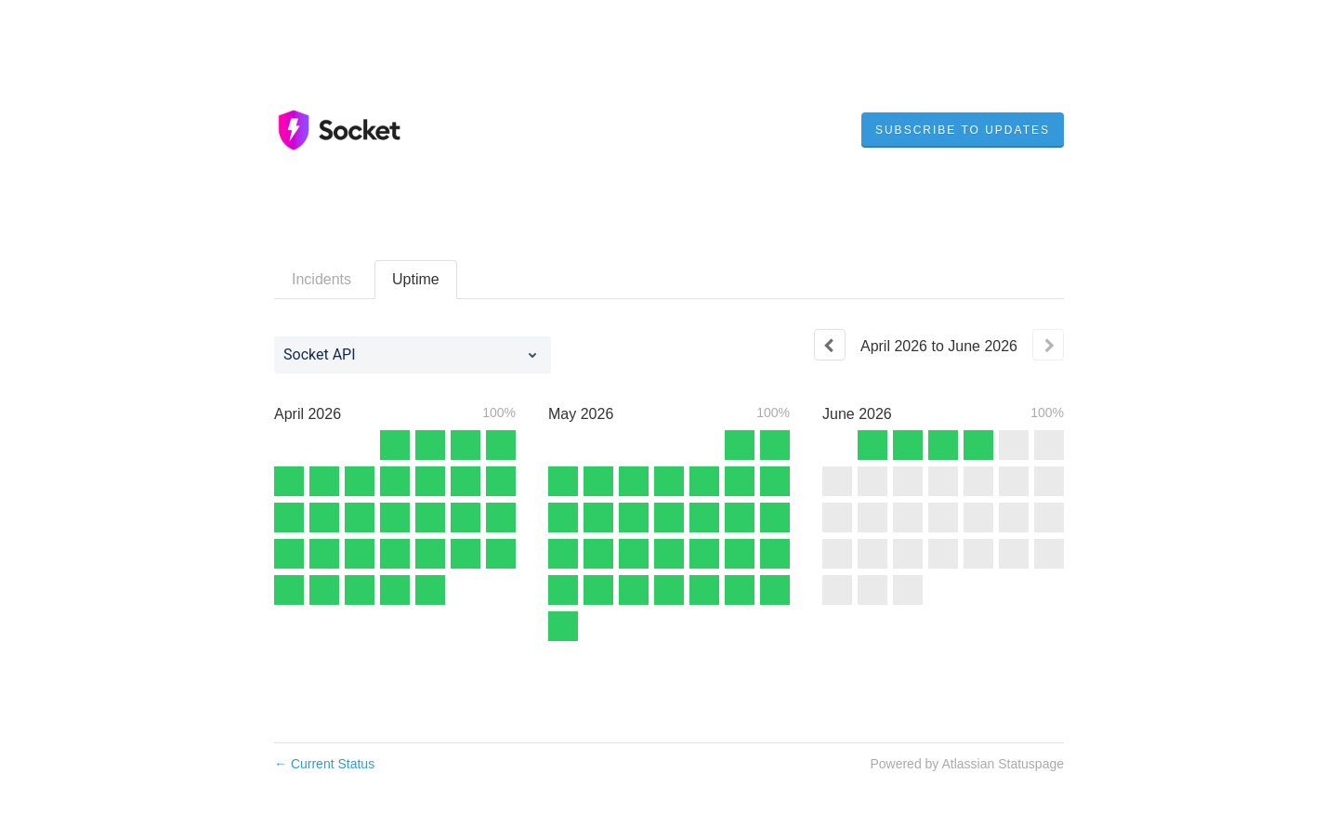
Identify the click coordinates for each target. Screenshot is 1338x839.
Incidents (321, 279)
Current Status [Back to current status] (324, 763)
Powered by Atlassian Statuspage (967, 763)
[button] (962, 130)
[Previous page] (830, 345)
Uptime (415, 279)
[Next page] (1048, 345)
